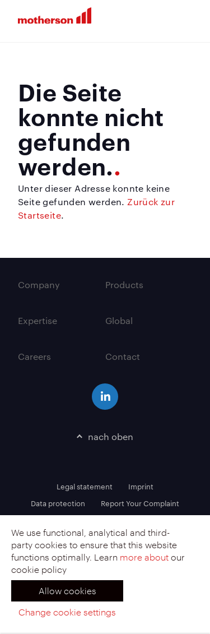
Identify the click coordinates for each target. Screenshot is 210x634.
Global (119, 320)
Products (124, 284)
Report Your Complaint (140, 503)
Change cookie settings (67, 612)
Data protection (58, 503)
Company (39, 284)
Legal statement (85, 486)
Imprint (140, 486)
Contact (122, 356)
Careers (34, 356)
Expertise (37, 320)
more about (144, 557)
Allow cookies (67, 590)
